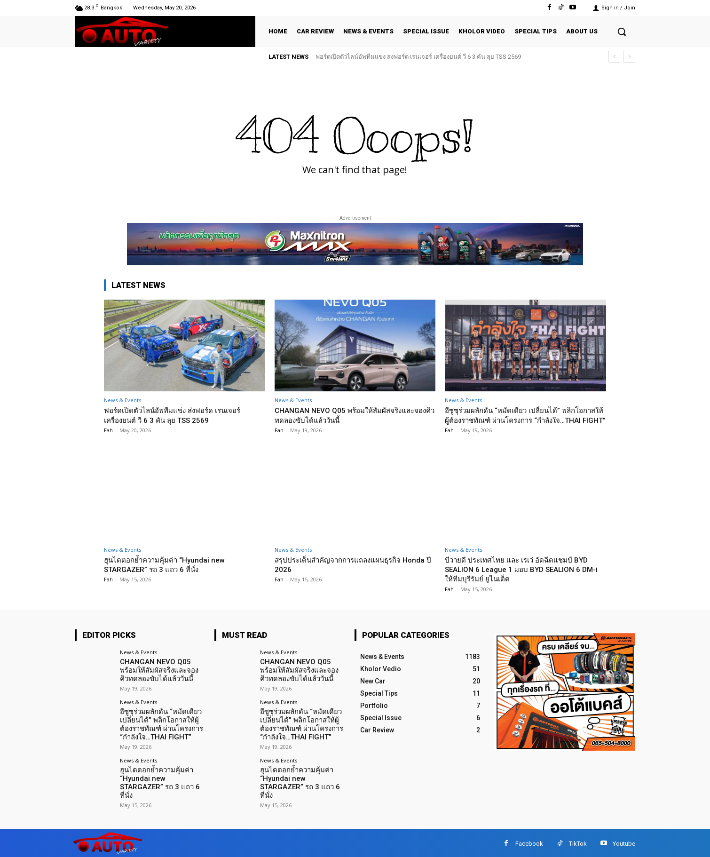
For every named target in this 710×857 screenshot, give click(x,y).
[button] (621, 31)
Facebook (529, 842)
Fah (108, 430)
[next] (629, 57)
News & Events (122, 400)
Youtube (624, 842)
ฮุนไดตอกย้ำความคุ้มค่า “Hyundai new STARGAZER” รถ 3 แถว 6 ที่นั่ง (171, 573)
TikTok (578, 842)
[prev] (614, 57)
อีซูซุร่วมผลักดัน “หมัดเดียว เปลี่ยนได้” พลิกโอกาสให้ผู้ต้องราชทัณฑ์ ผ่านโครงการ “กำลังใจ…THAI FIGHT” (522, 419)
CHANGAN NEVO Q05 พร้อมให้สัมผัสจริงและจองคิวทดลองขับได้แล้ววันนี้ (352, 414)
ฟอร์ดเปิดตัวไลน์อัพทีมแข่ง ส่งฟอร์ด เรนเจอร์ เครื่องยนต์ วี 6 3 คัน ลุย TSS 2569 (418, 56)
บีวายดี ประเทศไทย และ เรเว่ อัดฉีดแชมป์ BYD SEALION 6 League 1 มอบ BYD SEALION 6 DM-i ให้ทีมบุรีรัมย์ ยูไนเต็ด (525, 578)
